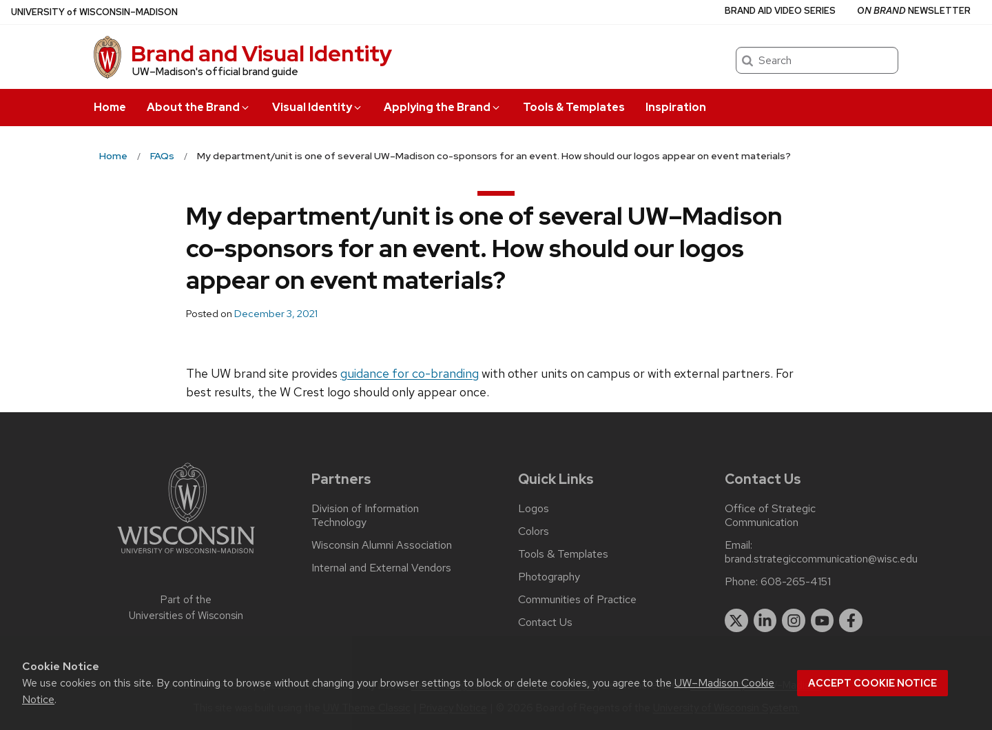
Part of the (186, 607)
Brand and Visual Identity (261, 53)
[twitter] (736, 620)
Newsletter (914, 11)
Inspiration (675, 107)
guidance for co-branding (409, 373)
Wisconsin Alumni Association (381, 545)
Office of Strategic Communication (770, 515)
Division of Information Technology (365, 515)
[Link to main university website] (186, 556)
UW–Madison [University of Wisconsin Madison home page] (94, 12)
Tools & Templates (574, 107)
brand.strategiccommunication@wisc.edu (821, 559)
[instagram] (793, 620)
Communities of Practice (577, 600)
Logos (533, 509)
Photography (549, 577)
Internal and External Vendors (381, 568)
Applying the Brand (443, 107)
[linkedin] (765, 620)
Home (110, 107)
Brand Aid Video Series (780, 11)
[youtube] (822, 620)
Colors (533, 531)
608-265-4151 (796, 582)
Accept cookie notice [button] (872, 683)
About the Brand (199, 107)
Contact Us (545, 622)
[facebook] (850, 620)
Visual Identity (317, 107)
